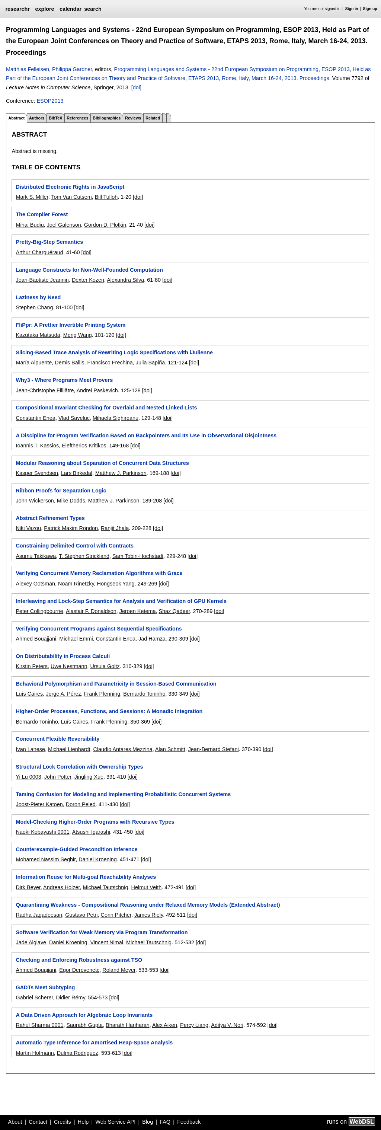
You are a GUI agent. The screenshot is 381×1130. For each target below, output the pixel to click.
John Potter (57, 777)
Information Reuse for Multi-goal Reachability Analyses (86, 877)
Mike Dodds (71, 501)
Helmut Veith (146, 887)
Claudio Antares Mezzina (122, 749)
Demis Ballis (69, 363)
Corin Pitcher (115, 915)
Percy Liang (194, 1025)
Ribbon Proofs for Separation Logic (61, 491)
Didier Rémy (70, 997)
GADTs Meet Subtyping (45, 987)
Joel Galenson (64, 225)
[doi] (136, 87)
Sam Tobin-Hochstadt (137, 556)
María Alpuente (34, 363)
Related (152, 118)
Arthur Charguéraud (39, 252)
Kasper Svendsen (37, 473)
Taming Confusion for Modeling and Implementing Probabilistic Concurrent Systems (123, 794)
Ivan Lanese (30, 749)
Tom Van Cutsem (71, 197)
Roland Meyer (118, 970)
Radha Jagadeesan (39, 915)
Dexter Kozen (88, 280)
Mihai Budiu (30, 225)
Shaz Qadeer (174, 611)
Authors (36, 118)
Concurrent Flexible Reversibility (57, 739)
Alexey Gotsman (35, 584)
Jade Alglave (31, 942)
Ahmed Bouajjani (36, 639)
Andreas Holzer (61, 887)
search (92, 9)
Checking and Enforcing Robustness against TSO (79, 960)
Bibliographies (107, 118)
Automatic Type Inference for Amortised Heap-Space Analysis (94, 1043)
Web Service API (115, 1122)
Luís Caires (29, 694)
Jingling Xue (88, 777)
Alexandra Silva (125, 280)
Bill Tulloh (106, 197)
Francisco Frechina (109, 363)
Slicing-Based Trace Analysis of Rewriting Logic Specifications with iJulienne (114, 352)
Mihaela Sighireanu (115, 418)
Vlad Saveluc (74, 418)
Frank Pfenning (102, 694)
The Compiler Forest (42, 214)
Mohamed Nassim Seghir (46, 859)
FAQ (165, 1122)
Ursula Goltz (104, 666)
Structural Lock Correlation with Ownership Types (79, 767)
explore (44, 9)
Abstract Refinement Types (50, 518)
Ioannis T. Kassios (37, 446)
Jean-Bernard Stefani (213, 749)
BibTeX (55, 118)
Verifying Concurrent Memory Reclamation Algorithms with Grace (99, 573)
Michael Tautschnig (105, 887)
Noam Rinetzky (76, 584)
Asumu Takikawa (36, 556)
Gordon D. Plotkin (105, 225)
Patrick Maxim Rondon (71, 528)
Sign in (351, 9)
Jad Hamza (152, 639)
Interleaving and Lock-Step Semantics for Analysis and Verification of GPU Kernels (121, 601)
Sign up (370, 9)
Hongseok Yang (116, 584)
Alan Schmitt (170, 749)
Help (83, 1122)
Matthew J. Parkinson (121, 473)
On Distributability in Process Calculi (63, 656)
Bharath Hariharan (128, 1025)
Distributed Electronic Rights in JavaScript (70, 187)
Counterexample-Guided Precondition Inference (76, 849)
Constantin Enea (35, 418)
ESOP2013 (49, 101)
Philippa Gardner (72, 69)
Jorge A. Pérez (63, 694)
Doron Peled (81, 804)
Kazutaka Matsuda (38, 335)
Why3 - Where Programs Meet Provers (64, 380)
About (15, 1122)
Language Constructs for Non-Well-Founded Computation (89, 270)
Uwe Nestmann (69, 666)
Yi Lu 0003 (28, 777)
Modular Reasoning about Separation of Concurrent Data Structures (102, 463)
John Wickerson (35, 501)
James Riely (148, 915)
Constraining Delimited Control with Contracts (75, 546)
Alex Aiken (164, 1025)
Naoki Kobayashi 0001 (42, 832)
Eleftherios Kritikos (84, 446)
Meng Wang (77, 335)
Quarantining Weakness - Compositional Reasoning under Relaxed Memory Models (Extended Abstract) (148, 905)
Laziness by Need (38, 297)
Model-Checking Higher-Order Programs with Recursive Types (95, 822)
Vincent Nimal (106, 942)
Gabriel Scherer (34, 997)
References (77, 118)
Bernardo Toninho (144, 694)
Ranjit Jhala (115, 528)
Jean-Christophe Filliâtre (45, 390)
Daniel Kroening (97, 859)
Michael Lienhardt (69, 749)
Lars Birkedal (76, 473)
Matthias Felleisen (27, 69)
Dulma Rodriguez (77, 1053)
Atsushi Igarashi (91, 832)
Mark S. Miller (32, 197)
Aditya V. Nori (227, 1025)
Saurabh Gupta (84, 1025)
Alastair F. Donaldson (91, 611)
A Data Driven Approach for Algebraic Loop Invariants (84, 1015)
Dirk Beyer (28, 887)
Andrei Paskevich (97, 390)
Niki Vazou (28, 528)
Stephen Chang (34, 307)
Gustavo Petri (81, 915)
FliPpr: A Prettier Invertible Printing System (70, 325)
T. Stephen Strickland (84, 556)
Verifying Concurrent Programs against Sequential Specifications (99, 629)
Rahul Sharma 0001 (39, 1025)
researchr (17, 9)
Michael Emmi (76, 639)
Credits (62, 1122)
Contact (38, 1122)
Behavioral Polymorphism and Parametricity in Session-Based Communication (116, 684)
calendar (70, 9)
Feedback (189, 1122)
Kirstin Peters (32, 666)
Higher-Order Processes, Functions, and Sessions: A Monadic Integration (109, 711)
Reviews (133, 118)
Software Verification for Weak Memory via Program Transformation (102, 932)
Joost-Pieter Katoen (39, 804)
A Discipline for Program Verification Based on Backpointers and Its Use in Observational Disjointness (146, 435)
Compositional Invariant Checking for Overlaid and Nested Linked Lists (106, 408)
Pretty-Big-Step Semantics (49, 242)
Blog (147, 1122)
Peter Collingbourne (39, 611)
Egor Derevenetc (79, 970)
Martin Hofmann (35, 1053)
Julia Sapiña (150, 363)
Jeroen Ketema (137, 611)
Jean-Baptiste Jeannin (42, 280)
